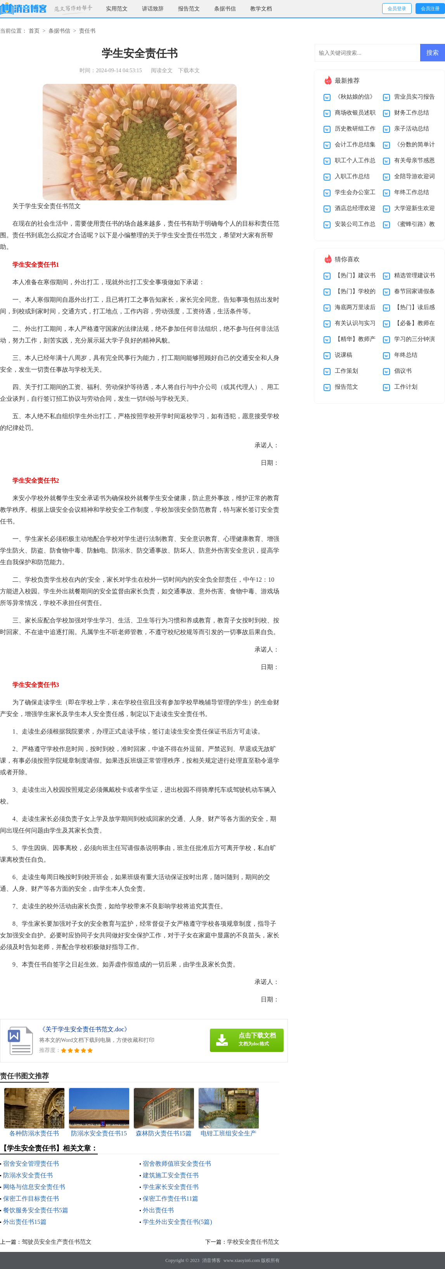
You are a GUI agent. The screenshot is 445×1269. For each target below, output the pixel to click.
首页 (34, 31)
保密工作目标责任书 (31, 1198)
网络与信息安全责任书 (34, 1187)
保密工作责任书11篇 (170, 1198)
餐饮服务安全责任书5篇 (35, 1210)
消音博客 (211, 1260)
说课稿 (343, 355)
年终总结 (405, 355)
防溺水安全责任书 (28, 1175)
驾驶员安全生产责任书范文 (57, 1242)
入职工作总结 (352, 176)
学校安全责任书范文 (253, 1242)
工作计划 (405, 387)
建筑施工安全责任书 (171, 1175)
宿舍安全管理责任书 (31, 1163)
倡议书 (403, 371)
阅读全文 (162, 70)
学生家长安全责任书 (171, 1187)
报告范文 (189, 9)
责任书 (87, 31)
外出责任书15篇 (25, 1222)
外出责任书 (158, 1210)
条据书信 (225, 9)
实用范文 (117, 9)
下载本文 (189, 70)
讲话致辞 (153, 9)
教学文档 (261, 9)
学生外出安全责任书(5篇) (177, 1222)
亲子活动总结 (411, 128)
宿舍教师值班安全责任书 (177, 1163)
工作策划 (346, 371)
